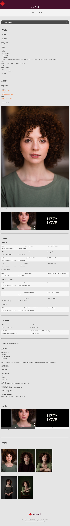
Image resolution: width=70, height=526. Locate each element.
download (4, 75)
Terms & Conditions (30, 521)
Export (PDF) (7, 22)
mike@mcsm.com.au (7, 94)
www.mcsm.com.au (7, 98)
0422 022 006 (5, 90)
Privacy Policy (41, 521)
